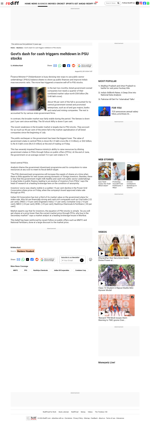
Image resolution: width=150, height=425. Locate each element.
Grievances (120, 418)
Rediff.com (47, 418)
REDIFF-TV (91, 4)
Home (13, 48)
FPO (25, 270)
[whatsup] (148, 3)
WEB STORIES (106, 159)
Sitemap (87, 418)
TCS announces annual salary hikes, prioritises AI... (125, 112)
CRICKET (61, 4)
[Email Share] (54, 65)
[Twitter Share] (64, 65)
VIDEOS (102, 232)
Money (83, 412)
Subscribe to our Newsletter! (70, 257)
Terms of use (110, 418)
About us (102, 418)
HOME (28, 4)
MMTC (15, 270)
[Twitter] (137, 3)
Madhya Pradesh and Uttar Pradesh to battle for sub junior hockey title (118, 87)
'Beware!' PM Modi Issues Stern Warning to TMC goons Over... (112, 319)
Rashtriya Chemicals (40, 270)
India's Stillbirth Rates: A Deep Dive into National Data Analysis (118, 93)
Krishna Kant (18, 66)
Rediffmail (74, 412)
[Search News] (117, 3)
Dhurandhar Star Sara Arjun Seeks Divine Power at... (113, 259)
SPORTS (70, 4)
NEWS (34, 4)
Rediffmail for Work (49, 412)
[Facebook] (144, 3)
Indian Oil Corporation (61, 270)
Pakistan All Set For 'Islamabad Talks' (118, 99)
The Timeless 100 (101, 412)
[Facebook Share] (68, 65)
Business (20, 48)
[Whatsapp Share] (59, 65)
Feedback (94, 418)
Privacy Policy (78, 418)
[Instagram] (141, 3)
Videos (90, 412)
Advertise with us (58, 418)
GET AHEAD (80, 4)
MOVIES (52, 4)
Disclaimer (68, 418)
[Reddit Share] (73, 65)
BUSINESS (42, 4)
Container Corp (80, 270)
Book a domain (64, 412)
